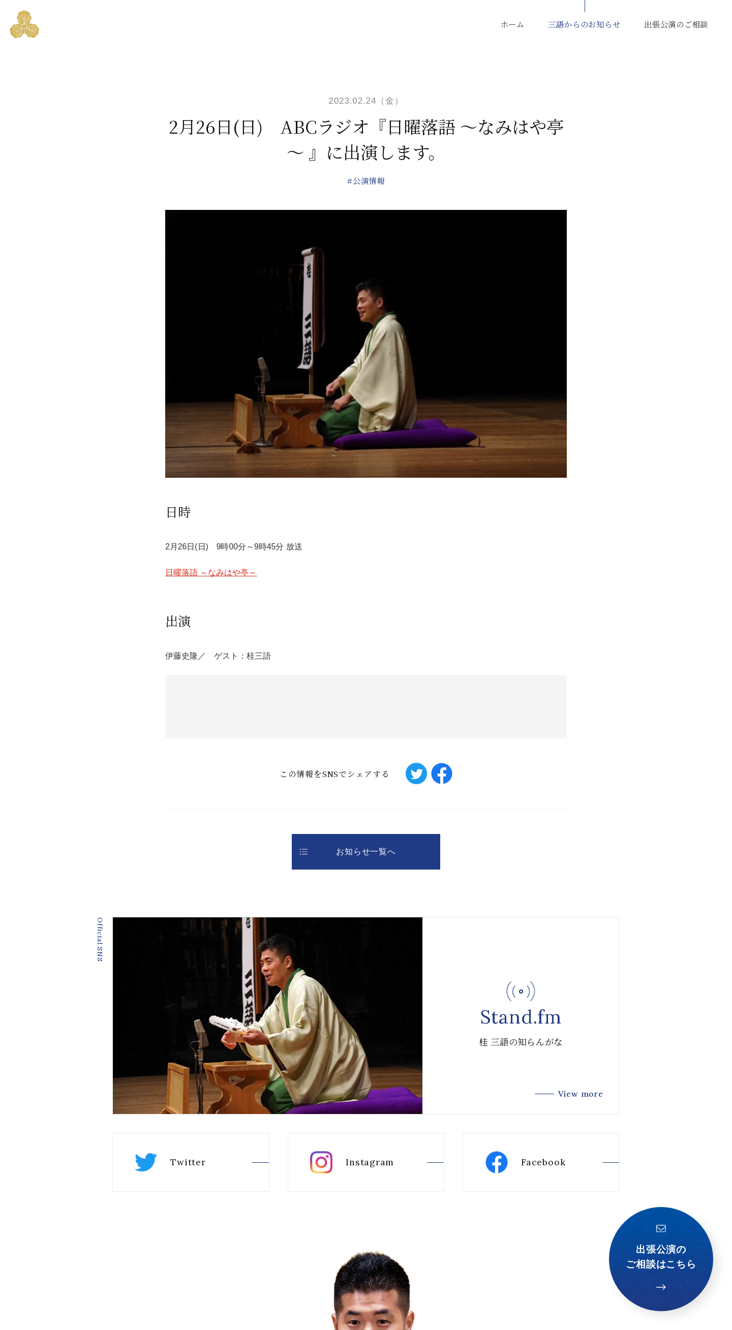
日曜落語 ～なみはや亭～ (211, 572)
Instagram (352, 1162)
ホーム (513, 23)
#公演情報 (366, 180)
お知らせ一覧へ (348, 851)
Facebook (525, 1162)
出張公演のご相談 (676, 23)
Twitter (170, 1162)
